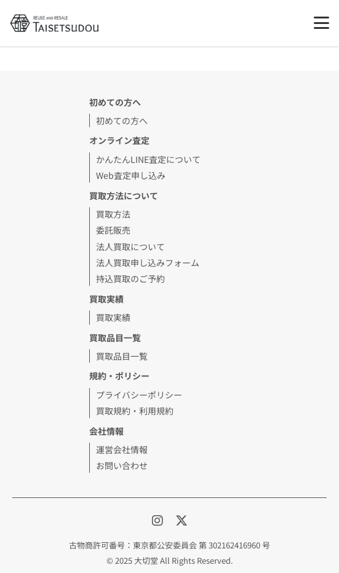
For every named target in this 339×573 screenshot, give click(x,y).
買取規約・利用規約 (134, 411)
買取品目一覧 (122, 356)
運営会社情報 (122, 449)
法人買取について (130, 246)
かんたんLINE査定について (148, 159)
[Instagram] (159, 520)
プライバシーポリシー (139, 395)
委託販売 (113, 230)
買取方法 (113, 214)
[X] (181, 520)
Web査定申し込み (131, 175)
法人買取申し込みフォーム (147, 262)
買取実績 (106, 299)
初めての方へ (122, 120)
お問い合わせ (122, 465)
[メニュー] (321, 23)
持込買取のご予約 (130, 278)
